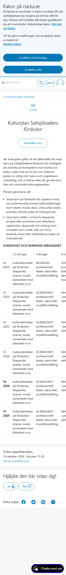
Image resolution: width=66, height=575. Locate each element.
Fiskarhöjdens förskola (18, 96)
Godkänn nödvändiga (33, 57)
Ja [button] (11, 486)
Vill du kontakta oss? (16, 461)
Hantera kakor (12, 44)
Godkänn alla (33, 69)
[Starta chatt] (47, 568)
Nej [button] (27, 486)
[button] (41, 83)
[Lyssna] (33, 107)
